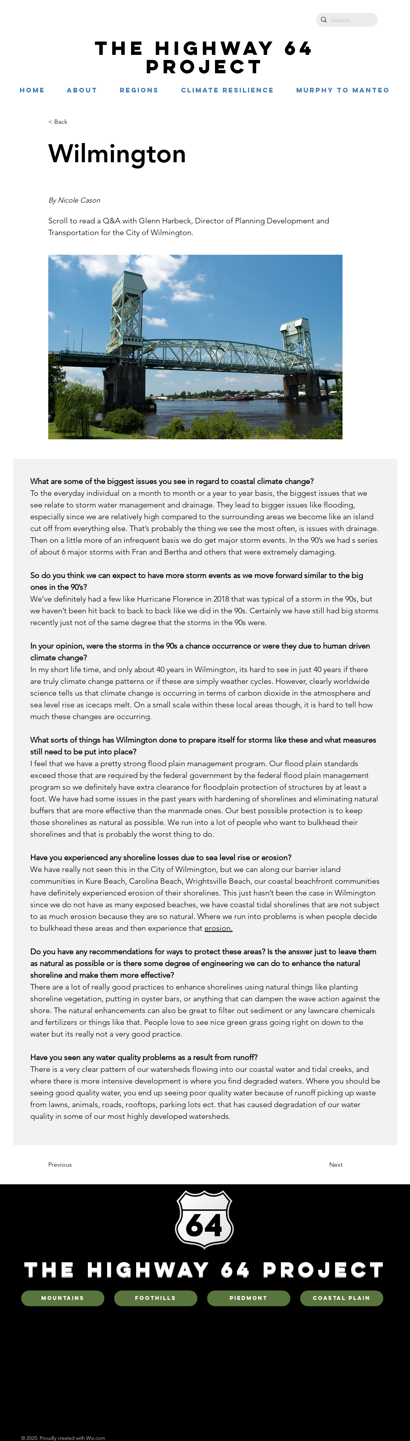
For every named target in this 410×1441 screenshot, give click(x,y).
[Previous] (73, 1165)
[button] (139, 90)
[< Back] (73, 122)
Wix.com (95, 1438)
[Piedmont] (248, 1298)
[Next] (323, 1165)
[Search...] (346, 20)
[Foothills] (155, 1298)
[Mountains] (62, 1298)
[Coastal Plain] (341, 1298)
